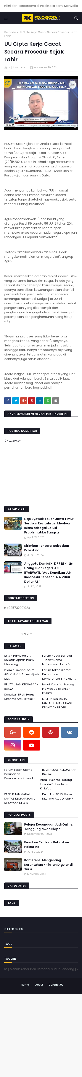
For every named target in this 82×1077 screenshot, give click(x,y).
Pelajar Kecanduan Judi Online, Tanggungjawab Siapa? (48, 826)
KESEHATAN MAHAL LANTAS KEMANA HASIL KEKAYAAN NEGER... (57, 703)
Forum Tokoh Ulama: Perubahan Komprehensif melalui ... (59, 674)
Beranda (10, 32)
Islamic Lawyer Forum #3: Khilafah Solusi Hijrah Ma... (21, 674)
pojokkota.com (17, 67)
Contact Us (55, 985)
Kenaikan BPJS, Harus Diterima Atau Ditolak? (19, 696)
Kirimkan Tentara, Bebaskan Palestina (46, 548)
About (39, 985)
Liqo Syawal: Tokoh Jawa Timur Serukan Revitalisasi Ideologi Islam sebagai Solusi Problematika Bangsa (49, 526)
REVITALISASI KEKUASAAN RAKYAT (21, 686)
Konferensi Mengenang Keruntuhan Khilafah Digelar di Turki (48, 864)
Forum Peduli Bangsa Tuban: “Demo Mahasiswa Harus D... (57, 660)
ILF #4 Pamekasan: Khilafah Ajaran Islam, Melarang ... (19, 660)
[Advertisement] (41, 1035)
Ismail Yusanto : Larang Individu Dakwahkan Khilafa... (58, 688)
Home (25, 985)
